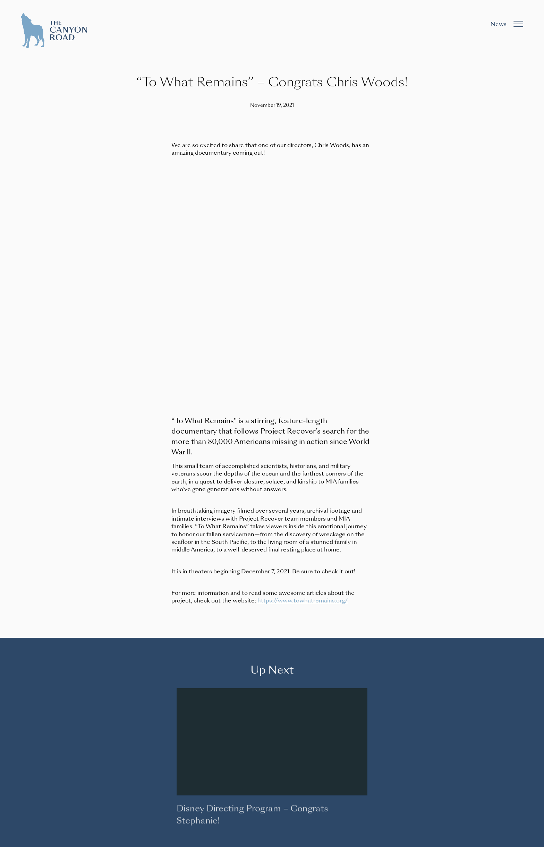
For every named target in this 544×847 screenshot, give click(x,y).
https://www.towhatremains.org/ (302, 601)
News (499, 24)
